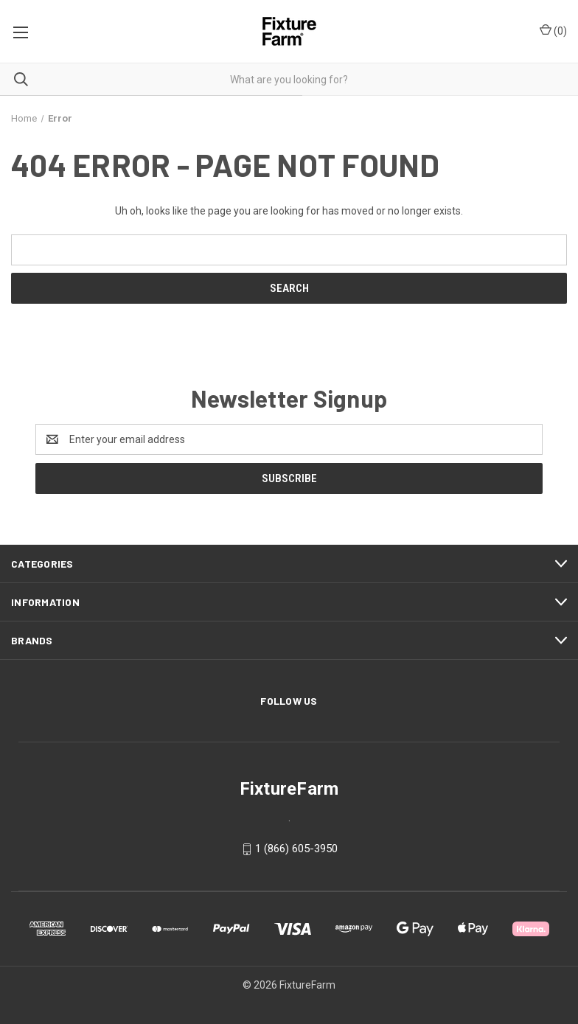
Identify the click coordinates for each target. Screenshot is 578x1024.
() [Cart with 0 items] (553, 30)
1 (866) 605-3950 (296, 848)
